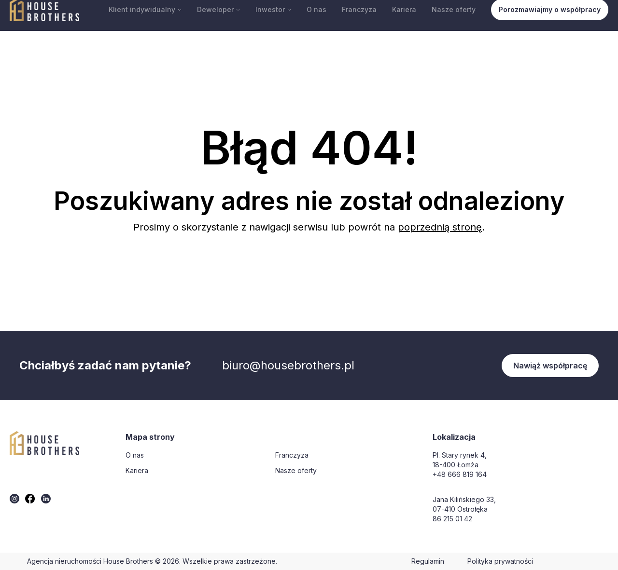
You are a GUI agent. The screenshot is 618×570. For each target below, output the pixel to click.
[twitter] (14, 498)
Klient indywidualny (145, 9)
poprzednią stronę (440, 227)
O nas (316, 9)
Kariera (404, 9)
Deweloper (218, 9)
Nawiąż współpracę (550, 365)
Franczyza (359, 9)
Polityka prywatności (500, 561)
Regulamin (427, 561)
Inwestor (273, 9)
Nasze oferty (454, 9)
